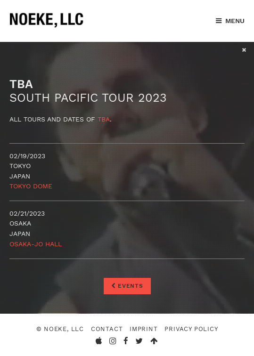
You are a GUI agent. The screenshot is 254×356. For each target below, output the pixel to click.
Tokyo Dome (30, 186)
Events (127, 286)
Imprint (144, 328)
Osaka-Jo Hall (35, 244)
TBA (104, 119)
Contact (107, 328)
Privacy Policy (191, 328)
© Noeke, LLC (60, 328)
